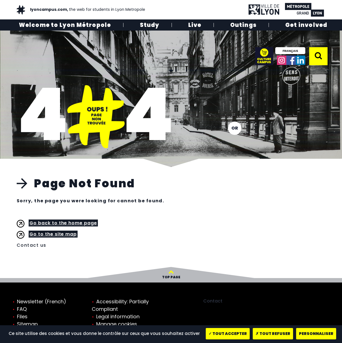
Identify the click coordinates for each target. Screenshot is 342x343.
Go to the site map (53, 234)
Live (195, 25)
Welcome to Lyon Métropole (65, 25)
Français (290, 51)
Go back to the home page (63, 223)
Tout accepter (228, 333)
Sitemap (27, 324)
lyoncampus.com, (87, 9)
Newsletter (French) (41, 301)
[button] (318, 55)
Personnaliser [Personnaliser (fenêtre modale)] (316, 333)
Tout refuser (273, 333)
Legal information (118, 316)
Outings (243, 25)
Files (22, 316)
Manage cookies (116, 324)
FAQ (22, 309)
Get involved (306, 25)
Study (150, 25)
